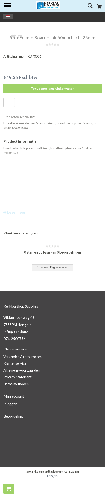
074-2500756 (14, 339)
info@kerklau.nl (16, 331)
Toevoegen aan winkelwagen (52, 88)
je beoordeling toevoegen (52, 267)
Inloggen (10, 404)
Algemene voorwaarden (21, 370)
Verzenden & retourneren (22, 357)
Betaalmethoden (16, 384)
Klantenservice (14, 363)
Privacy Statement (17, 377)
